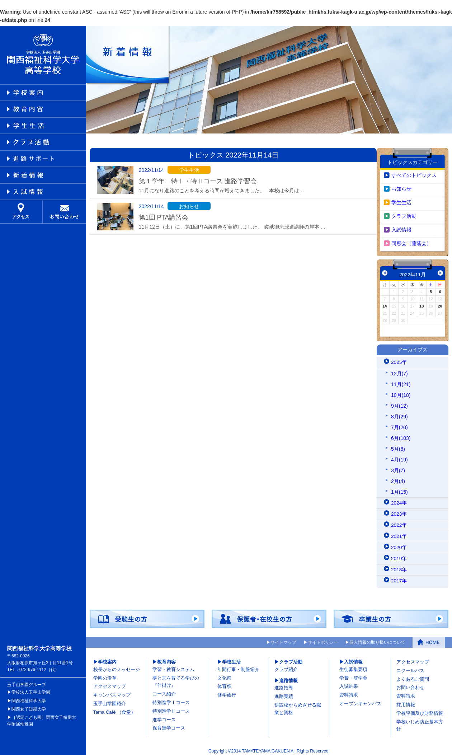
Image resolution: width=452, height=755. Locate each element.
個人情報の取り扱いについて (377, 640)
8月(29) (399, 415)
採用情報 (405, 703)
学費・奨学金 (353, 676)
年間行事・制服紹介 (238, 668)
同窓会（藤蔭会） (411, 241)
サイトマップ (283, 640)
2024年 (399, 502)
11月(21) (400, 383)
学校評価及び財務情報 (419, 711)
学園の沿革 (105, 676)
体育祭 (224, 685)
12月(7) (399, 372)
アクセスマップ (109, 685)
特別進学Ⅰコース (171, 701)
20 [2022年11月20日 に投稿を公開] (440, 304)
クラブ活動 (403, 214)
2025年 (399, 361)
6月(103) (400, 437)
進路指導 (283, 686)
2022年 (399, 524)
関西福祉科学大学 (28, 699)
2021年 (399, 535)
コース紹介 (164, 692)
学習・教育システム (173, 668)
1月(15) (399, 490)
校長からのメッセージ (116, 668)
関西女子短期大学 (28, 707)
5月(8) (398, 447)
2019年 (399, 557)
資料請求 (348, 693)
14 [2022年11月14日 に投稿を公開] (384, 304)
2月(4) (398, 480)
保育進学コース (168, 726)
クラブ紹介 (286, 668)
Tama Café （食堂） (114, 710)
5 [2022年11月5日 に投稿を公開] (431, 290)
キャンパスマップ (112, 693)
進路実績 (283, 695)
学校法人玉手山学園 (30, 690)
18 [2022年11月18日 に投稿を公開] (421, 304)
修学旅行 (226, 693)
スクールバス (410, 669)
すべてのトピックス (414, 173)
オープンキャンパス (360, 702)
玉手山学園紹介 (109, 702)
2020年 (399, 546)
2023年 (399, 513)
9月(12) (399, 404)
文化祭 (224, 676)
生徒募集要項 (353, 668)
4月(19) (399, 458)
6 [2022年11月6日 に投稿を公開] (440, 290)
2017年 (399, 579)
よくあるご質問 (412, 677)
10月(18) (400, 394)
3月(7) (398, 469)
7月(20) (399, 426)
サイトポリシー (323, 640)
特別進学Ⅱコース (171, 709)
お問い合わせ (410, 686)
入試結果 (348, 685)
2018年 (399, 568)
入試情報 (401, 228)
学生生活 (401, 200)
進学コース (164, 718)
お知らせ (401, 187)
